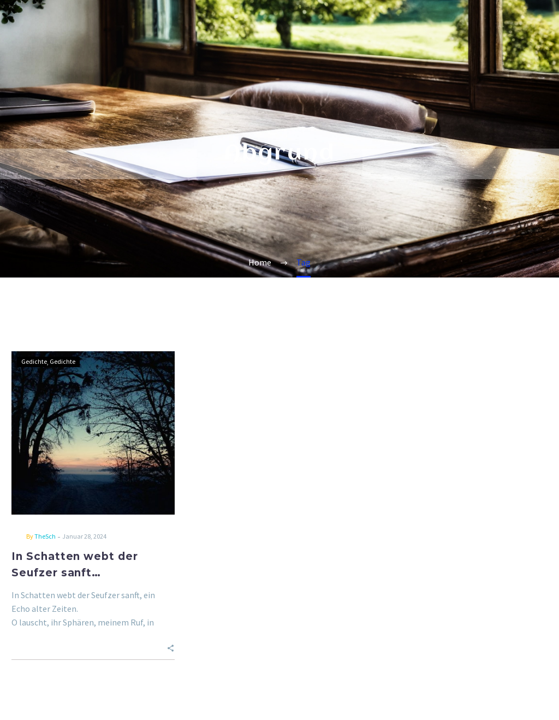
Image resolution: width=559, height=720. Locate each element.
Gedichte (34, 361)
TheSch (45, 536)
